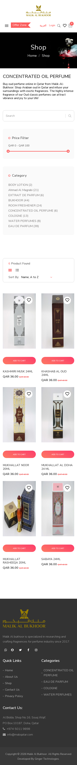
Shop (8, 683)
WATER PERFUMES (24, 221)
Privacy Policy (14, 696)
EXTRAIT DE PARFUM (26, 195)
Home (32, 55)
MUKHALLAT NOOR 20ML (16, 467)
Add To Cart (19, 360)
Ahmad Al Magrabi (23, 190)
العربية (43, 25)
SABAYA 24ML (51, 559)
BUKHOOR (18, 200)
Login (52, 25)
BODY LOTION (20, 184)
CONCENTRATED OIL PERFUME (33, 210)
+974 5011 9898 (18, 729)
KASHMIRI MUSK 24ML (18, 371)
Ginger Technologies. (47, 759)
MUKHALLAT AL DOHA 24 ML (57, 467)
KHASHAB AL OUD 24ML (54, 373)
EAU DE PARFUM (23, 226)
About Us (11, 677)
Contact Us (12, 690)
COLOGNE (18, 215)
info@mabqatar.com (20, 735)
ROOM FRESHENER (25, 205)
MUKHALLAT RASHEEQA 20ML (14, 560)
